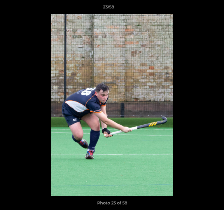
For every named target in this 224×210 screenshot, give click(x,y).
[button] (203, 8)
